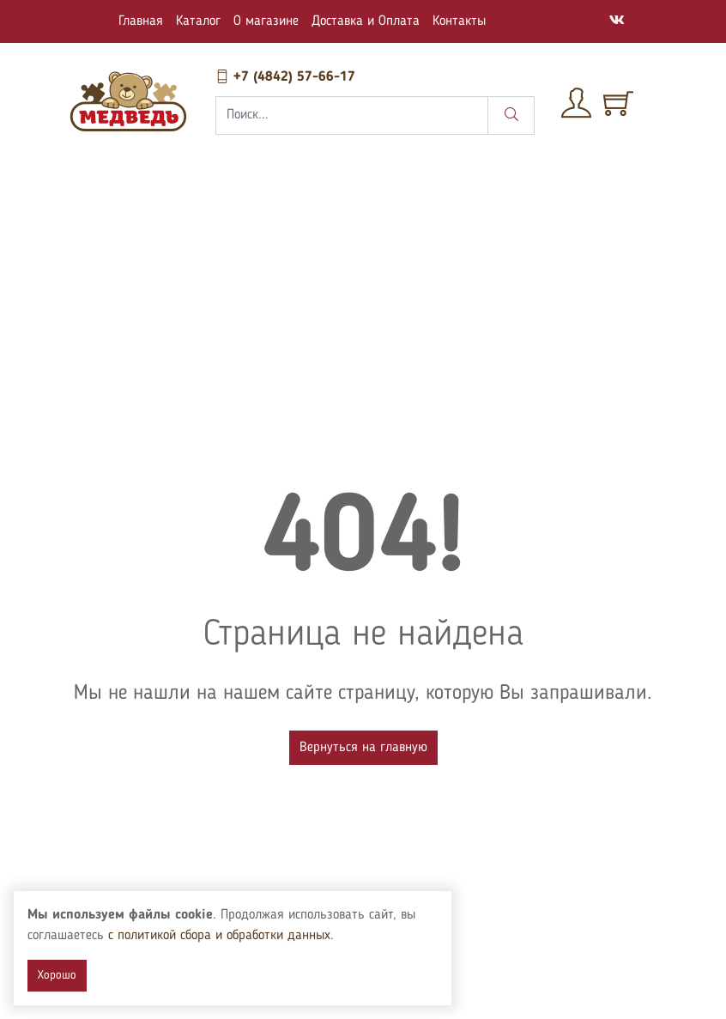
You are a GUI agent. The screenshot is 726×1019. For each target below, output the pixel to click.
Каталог (198, 21)
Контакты (459, 21)
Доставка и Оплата (366, 21)
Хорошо (57, 975)
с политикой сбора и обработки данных (238, 936)
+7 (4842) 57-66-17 (285, 77)
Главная (140, 21)
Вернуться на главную (363, 748)
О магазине (266, 21)
